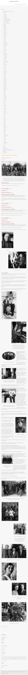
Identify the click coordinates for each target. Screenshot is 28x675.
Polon (4, 110)
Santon (5, 123)
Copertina (5, 12)
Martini (5, 83)
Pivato (5, 106)
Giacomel (5, 72)
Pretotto (5, 113)
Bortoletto (5, 42)
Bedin (4, 30)
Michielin (5, 88)
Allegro (5, 25)
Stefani (5, 130)
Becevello (5, 29)
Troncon (5, 138)
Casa (14, 4)
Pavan (5, 100)
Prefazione (5, 16)
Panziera (5, 97)
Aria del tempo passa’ (6, 148)
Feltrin (5, 63)
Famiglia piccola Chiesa (7, 20)
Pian (4, 101)
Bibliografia (4, 151)
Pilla (4, 104)
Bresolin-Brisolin (6, 43)
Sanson (5, 121)
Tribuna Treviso (3, 650)
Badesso (5, 26)
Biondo (5, 38)
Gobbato (5, 75)
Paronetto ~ (6, 626)
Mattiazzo (5, 85)
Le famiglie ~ (3, 626)
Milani (4, 92)
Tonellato (5, 134)
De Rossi (5, 58)
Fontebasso (5, 64)
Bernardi (5, 34)
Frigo (4, 67)
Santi (4, 122)
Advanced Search (3, 660)
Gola (4, 76)
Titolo (4, 13)
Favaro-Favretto (6, 62)
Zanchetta (5, 143)
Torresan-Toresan (6, 135)
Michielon (5, 89)
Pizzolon (5, 109)
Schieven (5, 127)
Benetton (5, 33)
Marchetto (5, 80)
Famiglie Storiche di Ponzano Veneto (21, 4)
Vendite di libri (5, 152)
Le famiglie (4, 24)
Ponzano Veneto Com (24, 671)
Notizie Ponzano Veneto (4, 646)
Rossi (4, 117)
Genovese (5, 71)
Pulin (4, 114)
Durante (5, 59)
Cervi (4, 47)
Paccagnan (5, 96)
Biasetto (5, 37)
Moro (4, 93)
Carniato (5, 46)
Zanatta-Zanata (6, 142)
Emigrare (4, 147)
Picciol (5, 102)
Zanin (4, 144)
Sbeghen (5, 126)
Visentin (5, 139)
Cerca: (2, 655)
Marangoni (5, 79)
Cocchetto (5, 50)
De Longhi (5, 55)
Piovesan (5, 105)
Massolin (5, 84)
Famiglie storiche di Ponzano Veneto (8, 11)
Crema (5, 51)
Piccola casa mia (6, 21)
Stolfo (4, 131)
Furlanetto (5, 68)
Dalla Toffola (5, 54)
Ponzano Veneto (14, 1)
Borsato (5, 41)
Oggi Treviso (3, 649)
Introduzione (5, 17)
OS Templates (7, 673)
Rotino (5, 118)
